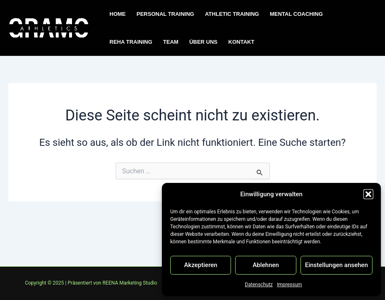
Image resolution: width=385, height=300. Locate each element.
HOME (117, 14)
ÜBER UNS (203, 42)
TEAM (171, 42)
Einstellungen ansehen (336, 265)
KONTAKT (242, 42)
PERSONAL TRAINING (165, 14)
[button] (368, 194)
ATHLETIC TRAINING (232, 14)
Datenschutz (259, 285)
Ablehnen (266, 265)
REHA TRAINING (130, 42)
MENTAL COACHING (296, 14)
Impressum (289, 285)
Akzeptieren (200, 265)
